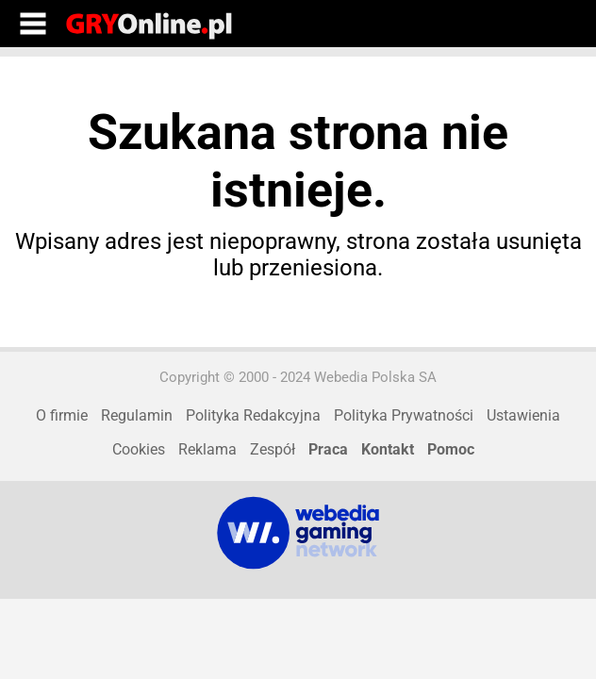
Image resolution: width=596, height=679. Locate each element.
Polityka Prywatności (403, 415)
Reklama (207, 449)
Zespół (272, 449)
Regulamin (137, 415)
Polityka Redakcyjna (253, 415)
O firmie (62, 415)
